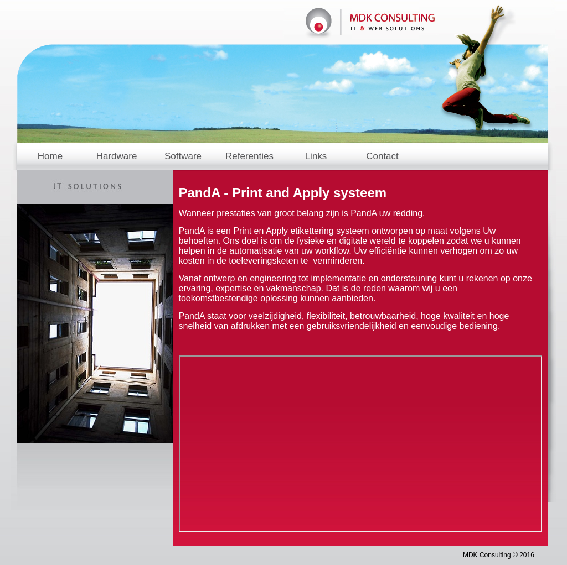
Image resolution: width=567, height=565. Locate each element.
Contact (382, 156)
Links (316, 156)
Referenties (249, 156)
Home (50, 156)
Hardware (116, 156)
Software (183, 156)
